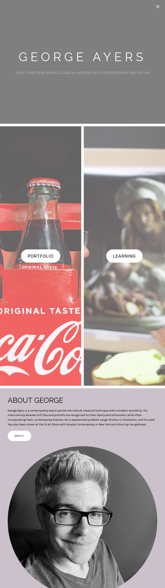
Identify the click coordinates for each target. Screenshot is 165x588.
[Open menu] (157, 6)
